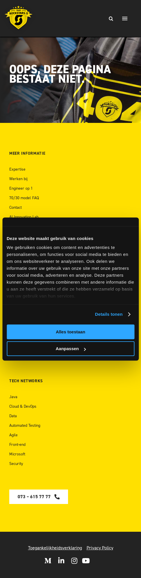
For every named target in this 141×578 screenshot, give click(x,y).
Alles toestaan (70, 331)
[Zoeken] (111, 18)
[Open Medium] (47, 560)
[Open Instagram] (74, 560)
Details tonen (108, 314)
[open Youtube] (86, 560)
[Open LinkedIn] (61, 560)
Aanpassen (71, 348)
